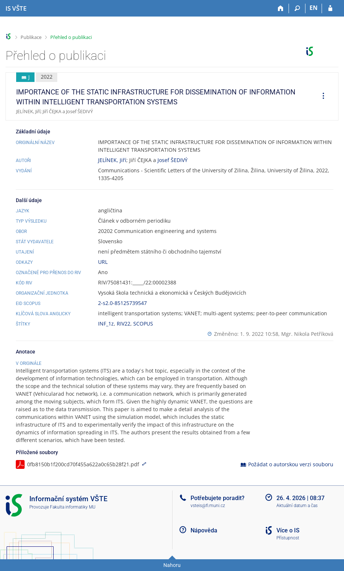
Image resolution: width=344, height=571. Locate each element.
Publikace (31, 37)
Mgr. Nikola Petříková (307, 333)
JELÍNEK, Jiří (112, 160)
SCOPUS (143, 323)
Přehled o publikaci (71, 37)
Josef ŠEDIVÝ (172, 160)
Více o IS (288, 530)
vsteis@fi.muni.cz (208, 505)
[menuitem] (321, 96)
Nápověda (204, 530)
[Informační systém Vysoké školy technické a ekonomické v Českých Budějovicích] (16, 8)
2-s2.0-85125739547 (122, 302)
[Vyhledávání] (297, 8)
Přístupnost (287, 538)
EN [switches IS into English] (313, 8)
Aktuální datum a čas (297, 505)
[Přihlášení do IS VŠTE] (330, 8)
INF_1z (106, 323)
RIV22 (123, 323)
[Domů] (280, 8)
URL (103, 261)
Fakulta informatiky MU (72, 507)
